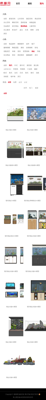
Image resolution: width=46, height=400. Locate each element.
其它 (36, 55)
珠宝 (13, 55)
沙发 (37, 30)
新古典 (36, 65)
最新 (36, 88)
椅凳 (32, 30)
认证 (25, 82)
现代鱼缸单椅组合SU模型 (33, 200)
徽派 (35, 69)
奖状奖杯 (21, 55)
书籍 (38, 51)
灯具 (26, 30)
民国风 (22, 69)
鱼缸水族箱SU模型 (12, 165)
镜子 (33, 44)
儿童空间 (32, 26)
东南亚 (6, 76)
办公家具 (7, 30)
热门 (30, 88)
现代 (10, 65)
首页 (18, 3)
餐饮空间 (15, 22)
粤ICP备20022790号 (31, 394)
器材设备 (24, 22)
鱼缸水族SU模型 (11, 130)
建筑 (30, 3)
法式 (16, 73)
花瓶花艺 (7, 51)
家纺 (22, 48)
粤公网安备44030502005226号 (23, 397)
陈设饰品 (24, 26)
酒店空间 (29, 19)
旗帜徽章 (29, 55)
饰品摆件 (12, 44)
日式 (21, 73)
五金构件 (7, 26)
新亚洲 (29, 65)
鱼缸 (33, 51)
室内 (42, 3)
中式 (16, 65)
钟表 (13, 51)
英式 (26, 73)
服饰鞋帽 (7, 48)
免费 (14, 82)
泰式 (32, 73)
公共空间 (21, 19)
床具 (5, 33)
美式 (10, 73)
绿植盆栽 (32, 22)
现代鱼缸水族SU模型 (34, 236)
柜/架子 (14, 30)
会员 (20, 82)
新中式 (22, 65)
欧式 (5, 73)
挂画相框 (29, 48)
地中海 (13, 76)
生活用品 (7, 55)
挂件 (27, 44)
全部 (5, 19)
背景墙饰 (26, 51)
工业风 (29, 69)
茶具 (19, 51)
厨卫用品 (15, 26)
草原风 (15, 69)
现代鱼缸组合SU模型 (12, 236)
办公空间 (7, 22)
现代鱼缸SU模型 (11, 200)
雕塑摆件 (21, 44)
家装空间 (12, 19)
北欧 (37, 73)
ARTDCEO (7, 69)
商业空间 (38, 19)
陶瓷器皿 (15, 48)
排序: (25, 88)
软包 (36, 48)
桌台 (21, 30)
